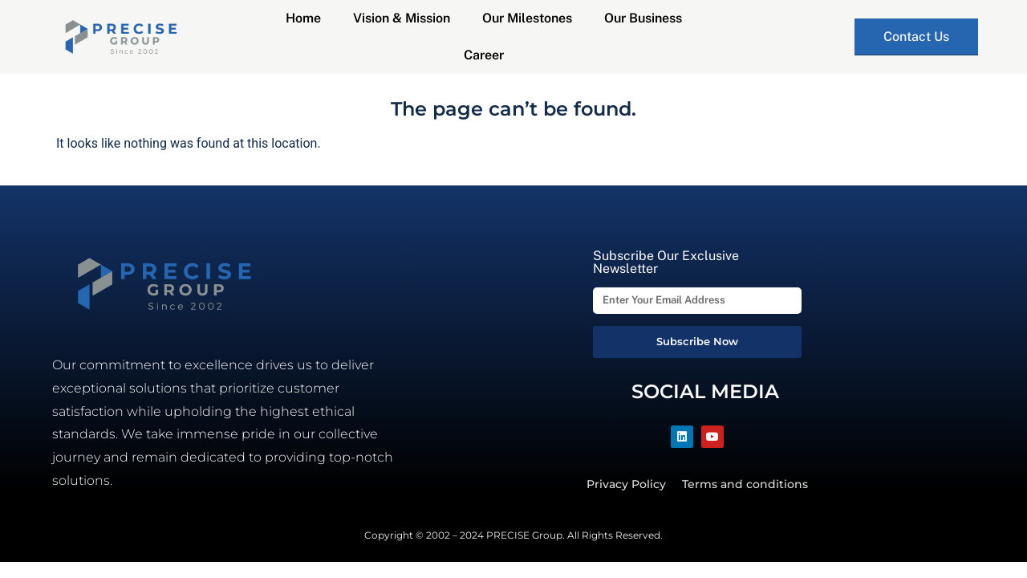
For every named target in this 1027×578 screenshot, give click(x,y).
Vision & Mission (401, 18)
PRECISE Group (524, 535)
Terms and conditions (745, 484)
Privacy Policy (626, 484)
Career (484, 55)
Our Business (643, 18)
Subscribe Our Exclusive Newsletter (666, 263)
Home (303, 18)
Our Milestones (527, 18)
